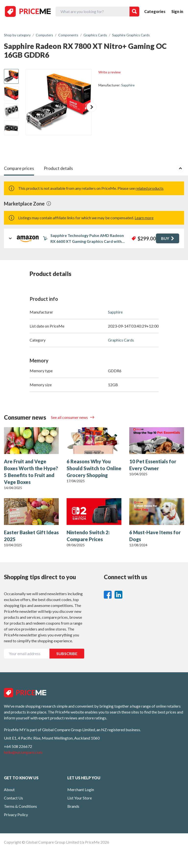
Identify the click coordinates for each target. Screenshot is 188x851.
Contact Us (13, 798)
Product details (58, 168)
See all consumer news (70, 417)
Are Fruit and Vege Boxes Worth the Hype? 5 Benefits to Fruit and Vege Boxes (31, 471)
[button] (91, 107)
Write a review (109, 72)
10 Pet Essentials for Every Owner (152, 464)
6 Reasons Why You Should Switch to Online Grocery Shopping (94, 468)
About (9, 789)
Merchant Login (80, 789)
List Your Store (79, 798)
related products (150, 188)
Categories (154, 11)
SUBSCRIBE (66, 653)
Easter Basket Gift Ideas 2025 (31, 535)
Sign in (177, 11)
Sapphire (128, 85)
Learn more (144, 217)
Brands (73, 806)
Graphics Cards (121, 340)
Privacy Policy (16, 814)
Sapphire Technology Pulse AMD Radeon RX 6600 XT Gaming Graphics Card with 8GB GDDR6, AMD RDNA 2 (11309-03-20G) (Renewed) (88, 238)
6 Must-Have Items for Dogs (155, 535)
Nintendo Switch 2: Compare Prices (88, 535)
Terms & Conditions (20, 806)
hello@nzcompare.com (23, 752)
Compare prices (19, 168)
